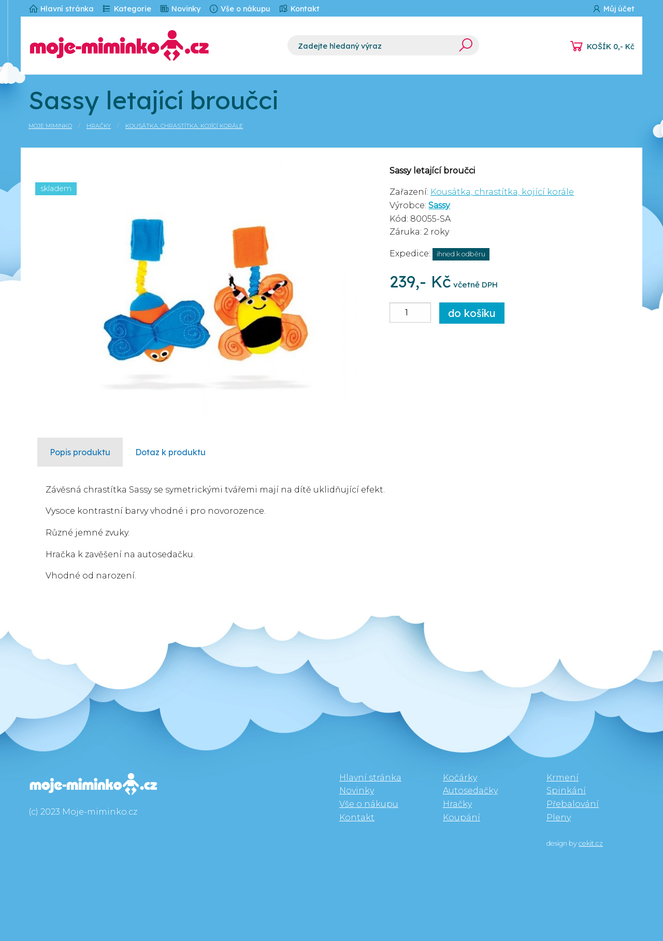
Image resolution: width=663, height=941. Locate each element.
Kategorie (126, 8)
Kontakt (299, 8)
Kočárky (460, 778)
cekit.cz (591, 843)
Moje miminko (50, 125)
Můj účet (613, 8)
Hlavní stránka (61, 8)
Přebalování (572, 804)
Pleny (558, 817)
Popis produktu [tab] (80, 452)
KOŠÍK (611, 46)
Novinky (180, 8)
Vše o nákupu (239, 8)
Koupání (461, 817)
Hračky (99, 125)
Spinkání (566, 790)
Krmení (562, 778)
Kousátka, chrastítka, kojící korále (184, 125)
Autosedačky (470, 790)
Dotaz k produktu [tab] (170, 452)
